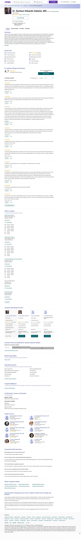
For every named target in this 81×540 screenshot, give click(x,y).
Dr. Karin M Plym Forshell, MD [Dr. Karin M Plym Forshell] (16, 415)
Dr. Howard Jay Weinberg (35, 315)
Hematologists (7, 518)
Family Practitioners (61, 516)
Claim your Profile (55, 11)
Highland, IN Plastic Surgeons (38, 485)
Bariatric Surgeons (17, 516)
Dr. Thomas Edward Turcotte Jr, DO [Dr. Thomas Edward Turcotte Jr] (42, 415)
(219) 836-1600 (9, 299)
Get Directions (7, 220)
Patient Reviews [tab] (14, 28)
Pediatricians (65, 518)
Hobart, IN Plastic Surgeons (23, 483)
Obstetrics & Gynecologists (24, 518)
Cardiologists (23, 516)
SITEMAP (14, 522)
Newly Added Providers (47, 519)
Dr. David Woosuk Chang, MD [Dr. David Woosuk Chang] (40, 421)
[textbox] (23, 2)
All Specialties (40, 519)
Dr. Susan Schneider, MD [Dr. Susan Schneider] (15, 438)
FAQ (10, 522)
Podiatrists (6, 519)
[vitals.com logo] (8, 2)
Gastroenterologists (69, 516)
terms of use (23, 526)
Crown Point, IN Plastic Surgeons (11, 485)
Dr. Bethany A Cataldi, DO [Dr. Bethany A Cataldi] (40, 433)
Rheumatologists (23, 519)
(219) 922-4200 (9, 288)
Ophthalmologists (37, 518)
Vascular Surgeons (34, 519)
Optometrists (44, 518)
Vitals (53, 223)
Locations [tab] (21, 28)
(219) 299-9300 (9, 222)
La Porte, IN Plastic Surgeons (24, 485)
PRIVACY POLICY (20, 522)
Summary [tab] (8, 28)
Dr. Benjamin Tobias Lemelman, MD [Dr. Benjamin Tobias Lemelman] (17, 427)
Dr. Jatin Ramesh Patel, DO (48, 315)
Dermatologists (38, 516)
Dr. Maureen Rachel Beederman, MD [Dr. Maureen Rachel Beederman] (42, 427)
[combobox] (23, 2)
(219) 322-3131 (9, 244)
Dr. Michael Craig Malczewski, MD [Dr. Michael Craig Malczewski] (17, 421)
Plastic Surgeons (71, 518)
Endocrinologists (54, 516)
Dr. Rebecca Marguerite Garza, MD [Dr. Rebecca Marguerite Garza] (17, 433)
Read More (7, 45)
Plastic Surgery (7, 359)
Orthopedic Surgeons (50, 518)
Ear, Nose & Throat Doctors (46, 516)
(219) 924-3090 (9, 266)
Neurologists (17, 518)
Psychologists (16, 519)
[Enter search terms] (34, 78)
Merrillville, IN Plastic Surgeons (38, 483)
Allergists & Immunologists (9, 516)
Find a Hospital (55, 519)
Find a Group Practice (61, 519)
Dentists (33, 516)
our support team (32, 508)
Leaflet (47, 223)
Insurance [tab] (27, 28)
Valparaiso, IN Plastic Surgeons (11, 483)
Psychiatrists (11, 519)
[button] (48, 218)
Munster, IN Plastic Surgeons (10, 487)
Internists (11, 518)
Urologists (28, 519)
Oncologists (32, 518)
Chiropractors (29, 516)
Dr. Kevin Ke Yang (38, 438)
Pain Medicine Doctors (58, 518)
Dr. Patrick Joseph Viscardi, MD (23, 315)
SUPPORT (7, 522)
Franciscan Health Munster (10, 387)
